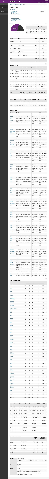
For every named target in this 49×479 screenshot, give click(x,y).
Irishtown (11, 170)
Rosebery (11, 214)
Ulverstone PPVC (12, 377)
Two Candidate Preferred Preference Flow (16, 19)
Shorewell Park (12, 218)
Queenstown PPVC (12, 203)
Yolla (10, 273)
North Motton (11, 190)
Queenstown (11, 201)
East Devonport (12, 144)
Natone (11, 188)
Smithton (11, 225)
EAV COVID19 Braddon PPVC (13, 308)
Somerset (11, 227)
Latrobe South (11, 325)
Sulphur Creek (11, 370)
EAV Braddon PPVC (12, 146)
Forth (10, 157)
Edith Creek (11, 309)
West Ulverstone (12, 264)
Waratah (11, 260)
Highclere (11, 168)
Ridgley (11, 346)
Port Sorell (11, 194)
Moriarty (11, 332)
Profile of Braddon (13, 20)
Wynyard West (12, 387)
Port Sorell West (12, 339)
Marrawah (11, 177)
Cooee (11, 292)
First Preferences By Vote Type (15, 13)
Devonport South (12, 301)
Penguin (11, 192)
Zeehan (11, 275)
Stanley (11, 238)
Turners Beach (12, 249)
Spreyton (11, 236)
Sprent (11, 363)
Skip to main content (46, 0)
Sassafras (11, 216)
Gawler (11, 315)
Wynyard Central (12, 386)
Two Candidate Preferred (14, 11)
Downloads (2, 11)
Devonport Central (12, 133)
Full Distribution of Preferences (15, 18)
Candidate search (3, 7)
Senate (2, 13)
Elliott (10, 153)
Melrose (11, 179)
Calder (11, 122)
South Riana (11, 229)
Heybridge (11, 166)
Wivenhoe (11, 266)
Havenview (11, 164)
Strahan (11, 242)
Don (10, 142)
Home (11, 4)
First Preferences (13, 12)
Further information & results (3, 9)
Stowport (11, 240)
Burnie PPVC (11, 120)
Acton (10, 285)
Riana (10, 205)
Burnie (11, 118)
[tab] (24, 9)
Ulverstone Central (12, 251)
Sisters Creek (11, 356)
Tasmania (21, 4)
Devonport (11, 129)
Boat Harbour (11, 116)
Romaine (11, 212)
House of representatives (16, 4)
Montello (11, 181)
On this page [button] (13, 9)
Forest (11, 155)
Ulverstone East (12, 253)
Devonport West (12, 140)
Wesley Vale (11, 262)
